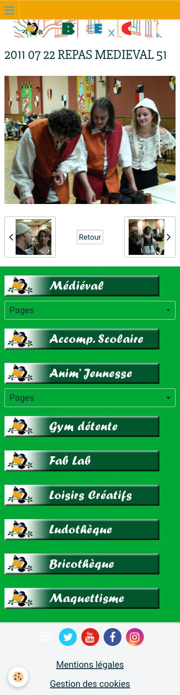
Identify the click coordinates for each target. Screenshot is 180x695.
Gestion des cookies (90, 683)
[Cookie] (18, 677)
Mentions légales (90, 664)
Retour (90, 237)
